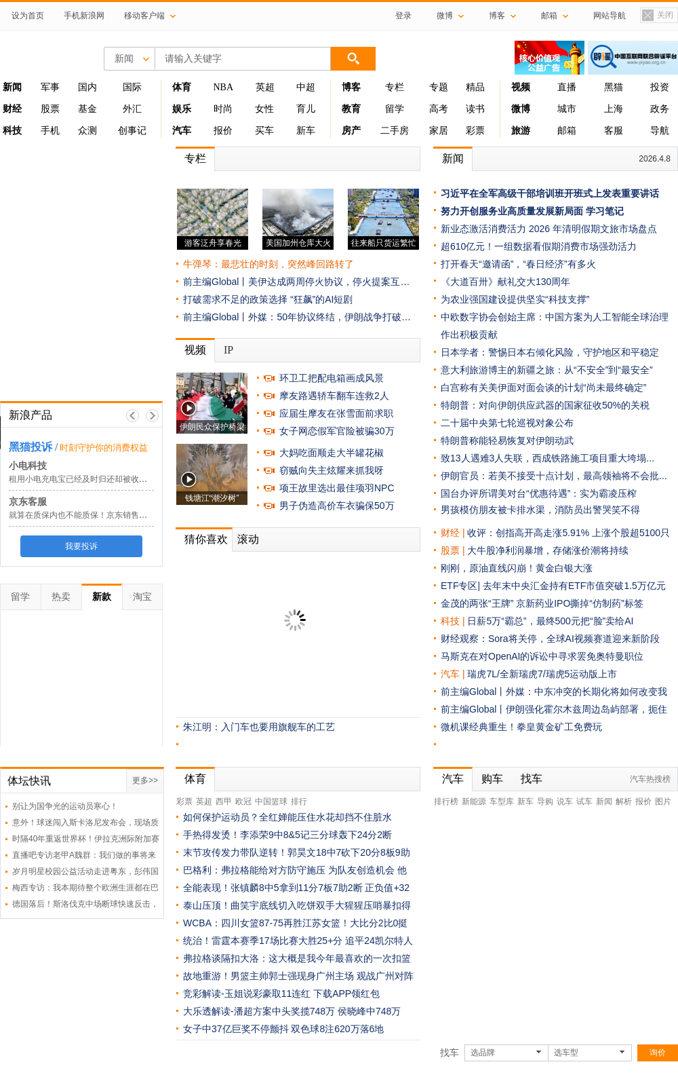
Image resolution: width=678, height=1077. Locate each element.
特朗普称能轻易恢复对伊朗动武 (507, 440)
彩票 (475, 131)
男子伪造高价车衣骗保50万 (337, 505)
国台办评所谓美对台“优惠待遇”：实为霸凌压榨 (539, 493)
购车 (492, 779)
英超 (265, 87)
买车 (264, 131)
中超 (305, 87)
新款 (101, 596)
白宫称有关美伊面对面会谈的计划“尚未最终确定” (543, 387)
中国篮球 (271, 801)
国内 (87, 87)
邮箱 (566, 131)
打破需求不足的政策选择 (235, 299)
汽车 (450, 673)
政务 (659, 109)
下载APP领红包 (346, 993)
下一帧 (152, 415)
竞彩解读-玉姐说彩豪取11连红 (247, 993)
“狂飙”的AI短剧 (321, 299)
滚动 (248, 539)
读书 (475, 109)
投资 (659, 87)
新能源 (474, 801)
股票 (50, 109)
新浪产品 (30, 415)
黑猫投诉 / (33, 447)
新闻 (453, 158)
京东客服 (28, 502)
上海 (613, 109)
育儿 (305, 109)
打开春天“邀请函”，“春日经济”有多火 (518, 264)
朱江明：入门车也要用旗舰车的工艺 (259, 726)
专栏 (394, 87)
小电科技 (28, 466)
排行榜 (446, 801)
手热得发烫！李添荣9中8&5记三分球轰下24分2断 (287, 834)
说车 (565, 801)
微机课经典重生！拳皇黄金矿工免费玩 (521, 726)
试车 (584, 801)
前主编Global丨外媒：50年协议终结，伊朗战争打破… (297, 316)
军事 (50, 87)
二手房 (394, 131)
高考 (438, 109)
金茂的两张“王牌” (477, 603)
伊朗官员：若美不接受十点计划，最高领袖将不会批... (554, 475)
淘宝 (142, 596)
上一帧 (132, 415)
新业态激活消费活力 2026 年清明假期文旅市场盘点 (549, 228)
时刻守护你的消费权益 (104, 447)
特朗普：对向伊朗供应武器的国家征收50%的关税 (545, 405)
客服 (613, 131)
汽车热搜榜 (650, 779)
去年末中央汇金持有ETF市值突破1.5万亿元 (574, 585)
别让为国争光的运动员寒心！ (65, 806)
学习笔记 (605, 211)
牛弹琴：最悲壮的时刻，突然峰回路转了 (268, 264)
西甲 (224, 801)
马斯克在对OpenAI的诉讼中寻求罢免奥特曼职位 (542, 656)
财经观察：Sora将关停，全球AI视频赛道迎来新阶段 (550, 638)
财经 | (454, 532)
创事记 (132, 131)
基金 (87, 109)
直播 (566, 87)
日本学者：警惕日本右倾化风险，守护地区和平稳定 (550, 352)
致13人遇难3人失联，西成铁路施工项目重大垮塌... (547, 458)
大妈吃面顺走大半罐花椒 (331, 452)
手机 (50, 131)
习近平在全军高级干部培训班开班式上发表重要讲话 (550, 193)
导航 (659, 131)
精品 (475, 87)
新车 (305, 131)
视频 (195, 350)
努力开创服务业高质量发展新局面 (512, 211)
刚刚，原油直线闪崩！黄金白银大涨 (517, 568)
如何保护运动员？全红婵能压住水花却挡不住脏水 (287, 817)
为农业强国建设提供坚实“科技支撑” (515, 299)
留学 (394, 109)
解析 (624, 801)
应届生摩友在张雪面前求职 (336, 413)
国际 (132, 87)
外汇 (132, 109)
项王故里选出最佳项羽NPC (337, 488)
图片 (663, 801)
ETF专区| (462, 585)
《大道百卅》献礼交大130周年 (505, 281)
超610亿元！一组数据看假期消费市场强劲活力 (539, 246)
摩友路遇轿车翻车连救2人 (334, 395)
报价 (223, 131)
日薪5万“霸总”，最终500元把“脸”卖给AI (550, 621)
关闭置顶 (657, 16)
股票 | (454, 550)
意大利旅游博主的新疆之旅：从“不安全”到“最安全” (547, 369)
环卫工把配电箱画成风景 (331, 378)
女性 (264, 109)
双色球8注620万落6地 (337, 1028)
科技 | (454, 621)
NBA (223, 87)
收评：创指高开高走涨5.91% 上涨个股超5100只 (568, 532)
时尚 (223, 109)
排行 (299, 801)
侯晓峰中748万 (369, 1011)
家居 (438, 131)
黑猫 (613, 87)
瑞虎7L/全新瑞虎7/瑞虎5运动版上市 (542, 673)
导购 (545, 801)
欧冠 (243, 801)
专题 (438, 87)
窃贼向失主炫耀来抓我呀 (331, 470)
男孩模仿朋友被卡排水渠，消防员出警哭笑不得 (540, 509)
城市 (566, 109)
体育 (195, 779)
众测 (87, 131)
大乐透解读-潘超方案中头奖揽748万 (259, 1011)
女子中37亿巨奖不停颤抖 (236, 1028)
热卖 (61, 596)
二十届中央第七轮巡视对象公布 (507, 422)
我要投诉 (81, 546)
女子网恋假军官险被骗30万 (337, 431)
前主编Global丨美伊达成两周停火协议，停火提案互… (296, 281)
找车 (531, 779)
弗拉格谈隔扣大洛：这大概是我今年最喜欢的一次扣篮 (297, 958)
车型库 (502, 801)
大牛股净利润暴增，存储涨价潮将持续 (548, 550)
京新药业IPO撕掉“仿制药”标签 (579, 603)
